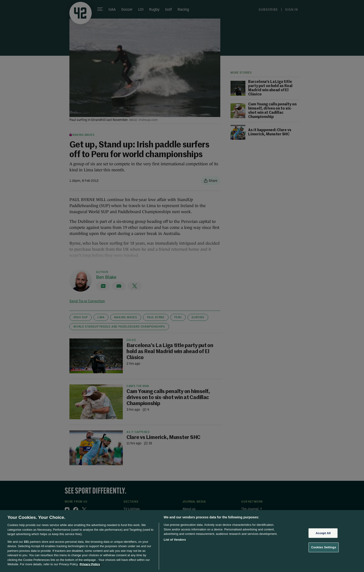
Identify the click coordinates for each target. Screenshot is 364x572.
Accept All (323, 533)
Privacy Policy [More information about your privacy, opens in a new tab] (90, 564)
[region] (182, 541)
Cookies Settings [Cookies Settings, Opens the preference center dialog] (323, 547)
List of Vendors (175, 539)
